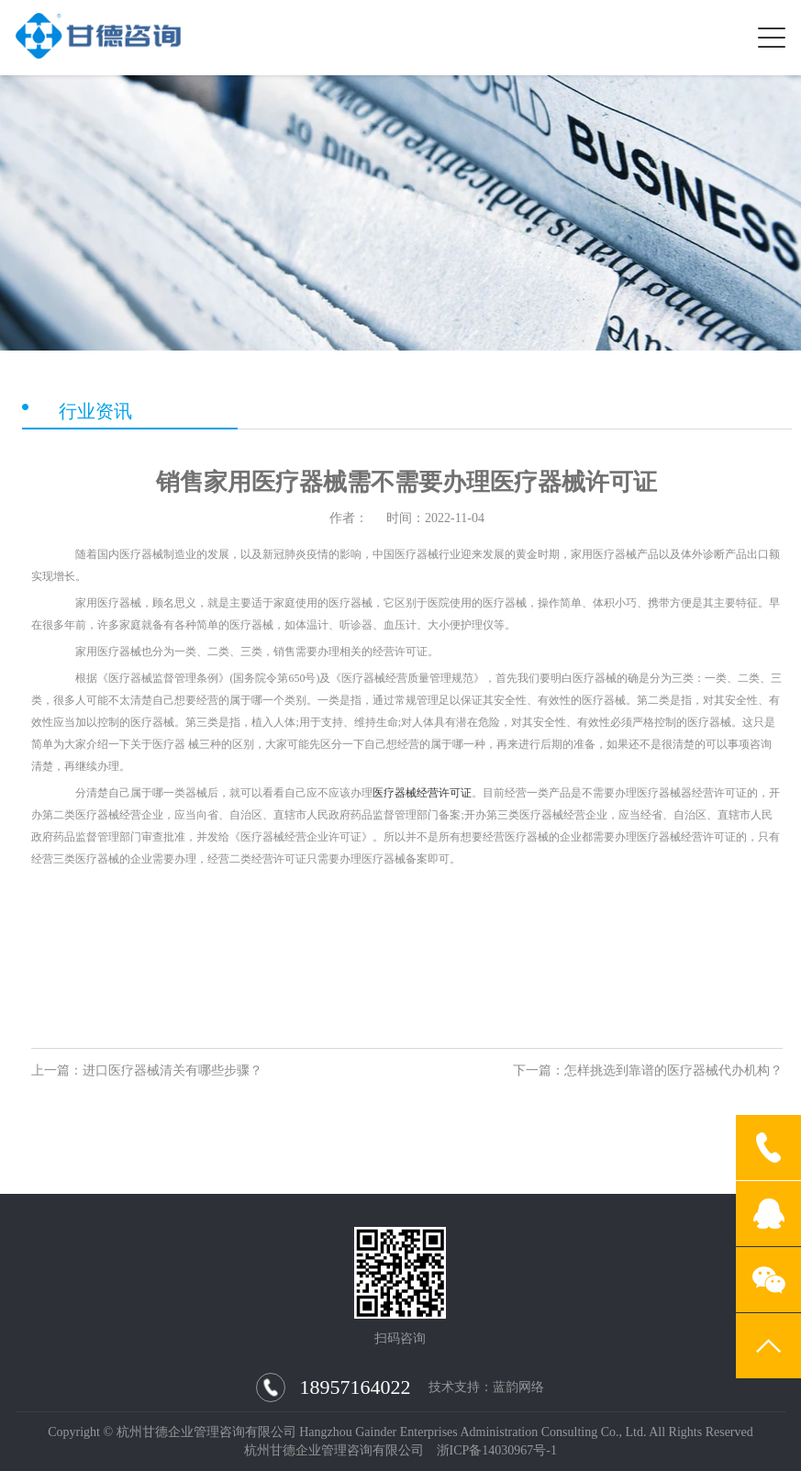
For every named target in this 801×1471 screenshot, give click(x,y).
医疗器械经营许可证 (422, 792)
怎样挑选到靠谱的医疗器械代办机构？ (673, 1070)
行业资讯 (95, 411)
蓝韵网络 (518, 1387)
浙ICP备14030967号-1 (497, 1450)
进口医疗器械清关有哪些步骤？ (172, 1070)
